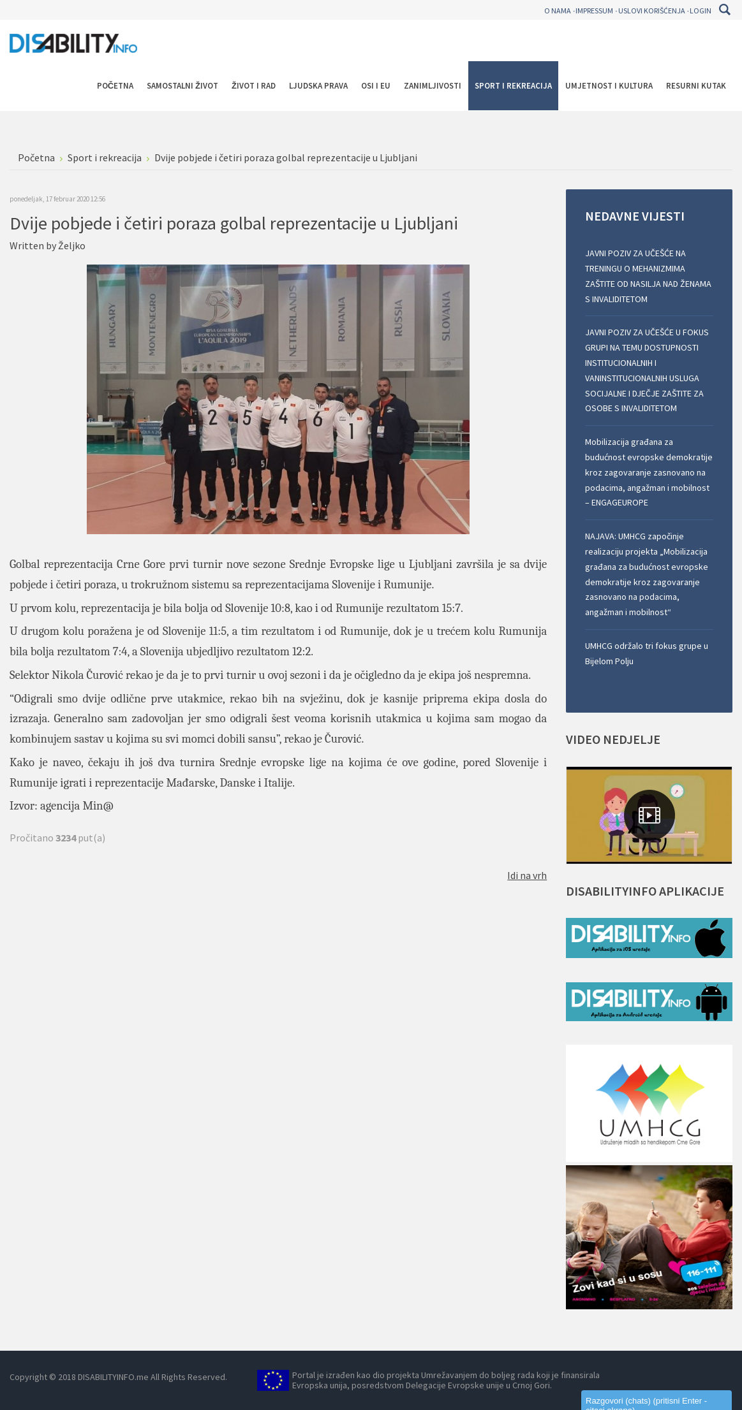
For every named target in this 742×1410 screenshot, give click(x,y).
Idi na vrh (527, 875)
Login (700, 10)
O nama (557, 10)
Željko (71, 245)
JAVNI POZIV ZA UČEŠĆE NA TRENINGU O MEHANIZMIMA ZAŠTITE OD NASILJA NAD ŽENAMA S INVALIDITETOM (648, 275)
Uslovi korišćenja (651, 10)
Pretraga (724, 9)
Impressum (594, 10)
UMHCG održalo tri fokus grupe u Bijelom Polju (646, 653)
